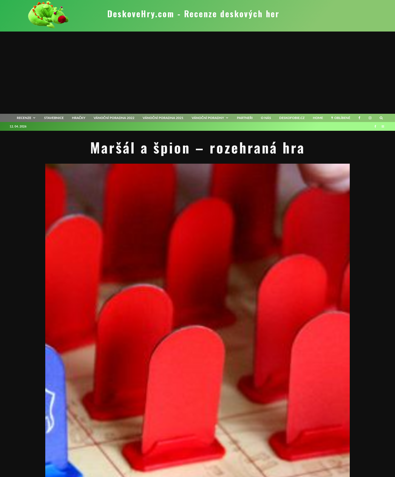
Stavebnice (54, 118)
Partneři (245, 118)
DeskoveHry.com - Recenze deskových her (193, 14)
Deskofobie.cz (292, 118)
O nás (266, 118)
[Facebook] (359, 118)
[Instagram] (370, 118)
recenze (24, 118)
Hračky (78, 118)
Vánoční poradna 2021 (163, 118)
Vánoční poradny (208, 118)
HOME (318, 118)
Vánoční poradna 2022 (114, 118)
